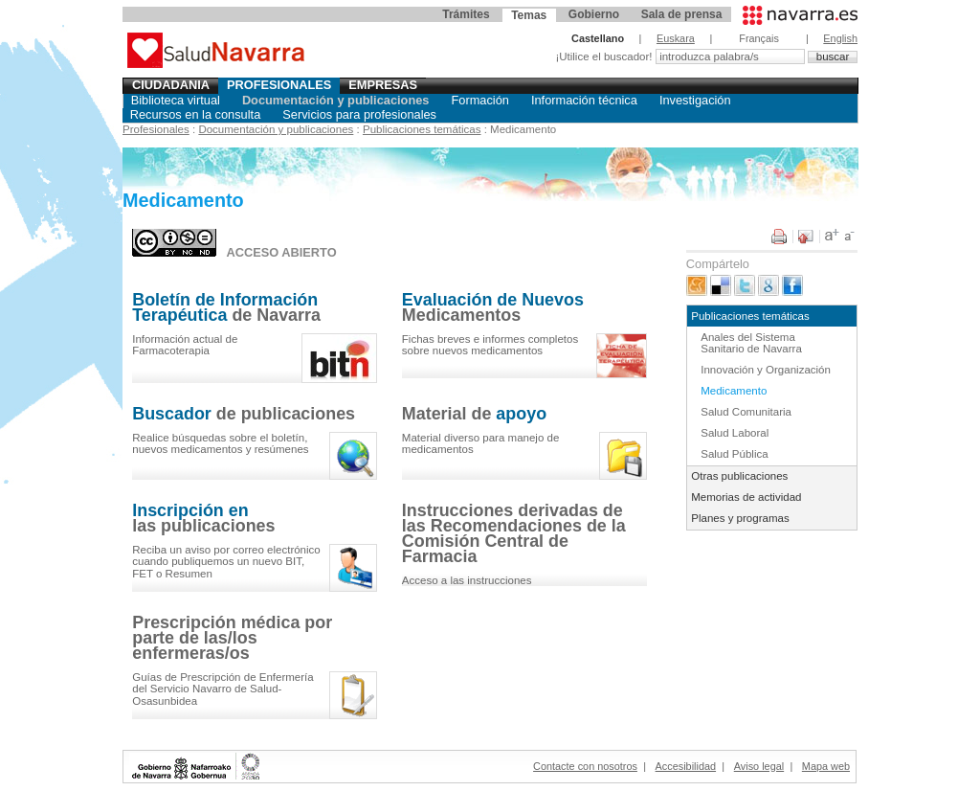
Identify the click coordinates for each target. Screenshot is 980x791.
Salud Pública (734, 454)
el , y (220, 444)
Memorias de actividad (746, 497)
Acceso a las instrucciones (467, 580)
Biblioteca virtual (175, 100)
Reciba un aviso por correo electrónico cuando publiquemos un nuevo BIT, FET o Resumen (226, 561)
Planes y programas (740, 518)
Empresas (382, 85)
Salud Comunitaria (746, 412)
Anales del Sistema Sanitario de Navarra (751, 343)
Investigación (695, 100)
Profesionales (279, 85)
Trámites (465, 14)
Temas (528, 15)
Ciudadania (171, 85)
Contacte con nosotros (585, 766)
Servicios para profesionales (359, 114)
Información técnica (584, 100)
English (840, 38)
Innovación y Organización (766, 369)
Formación (479, 100)
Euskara (676, 38)
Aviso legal (759, 766)
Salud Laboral (734, 433)
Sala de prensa (682, 14)
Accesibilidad (686, 766)
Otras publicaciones (739, 476)
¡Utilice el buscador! (605, 56)
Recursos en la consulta (195, 114)
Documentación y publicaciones (336, 100)
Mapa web (826, 766)
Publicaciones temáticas (422, 129)
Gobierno (593, 14)
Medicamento (734, 390)
